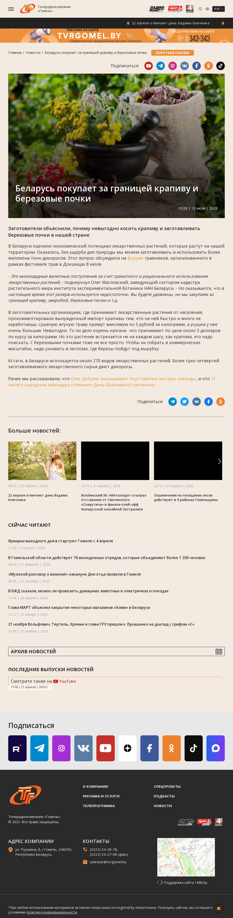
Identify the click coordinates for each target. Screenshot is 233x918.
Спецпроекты (167, 786)
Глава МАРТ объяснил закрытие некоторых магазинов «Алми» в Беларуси (79, 607)
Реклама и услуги (101, 796)
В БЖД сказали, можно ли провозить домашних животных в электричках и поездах (88, 591)
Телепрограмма (99, 805)
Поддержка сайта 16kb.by (185, 882)
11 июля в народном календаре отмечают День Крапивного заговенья (112, 381)
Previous (43, 687)
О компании (95, 786)
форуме (135, 258)
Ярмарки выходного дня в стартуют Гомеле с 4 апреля (60, 540)
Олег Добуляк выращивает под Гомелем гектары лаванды (133, 378)
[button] (219, 461)
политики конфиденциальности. (52, 912)
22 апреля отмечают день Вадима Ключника (175, 23)
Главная (15, 52)
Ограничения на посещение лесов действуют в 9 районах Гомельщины (186, 497)
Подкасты (164, 796)
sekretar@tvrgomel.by (108, 861)
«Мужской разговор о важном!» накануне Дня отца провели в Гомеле (74, 574)
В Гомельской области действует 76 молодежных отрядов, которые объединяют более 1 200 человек (106, 557)
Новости (33, 52)
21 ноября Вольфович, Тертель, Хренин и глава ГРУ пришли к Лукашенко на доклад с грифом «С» (101, 624)
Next (46, 687)
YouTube (64, 681)
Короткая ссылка (172, 53)
